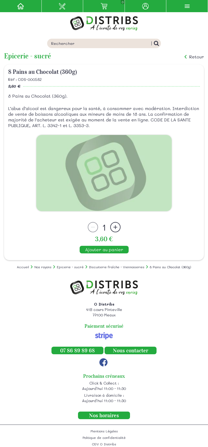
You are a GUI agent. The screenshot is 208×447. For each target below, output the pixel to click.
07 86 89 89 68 (77, 350)
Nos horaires (104, 415)
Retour (196, 56)
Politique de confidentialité (104, 437)
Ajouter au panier (104, 249)
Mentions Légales (104, 431)
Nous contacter (130, 350)
